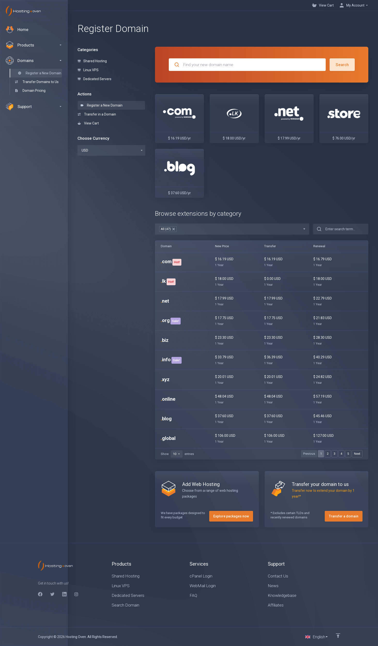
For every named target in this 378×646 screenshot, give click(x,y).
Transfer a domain (343, 516)
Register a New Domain (102, 105)
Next (357, 453)
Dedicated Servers (94, 79)
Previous (309, 453)
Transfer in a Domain (97, 114)
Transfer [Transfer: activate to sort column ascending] (270, 246)
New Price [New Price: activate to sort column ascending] (222, 246)
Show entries (177, 454)
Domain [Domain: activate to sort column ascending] (166, 246)
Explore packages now (231, 516)
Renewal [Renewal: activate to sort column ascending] (319, 246)
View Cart (88, 123)
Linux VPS (88, 70)
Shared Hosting (92, 61)
